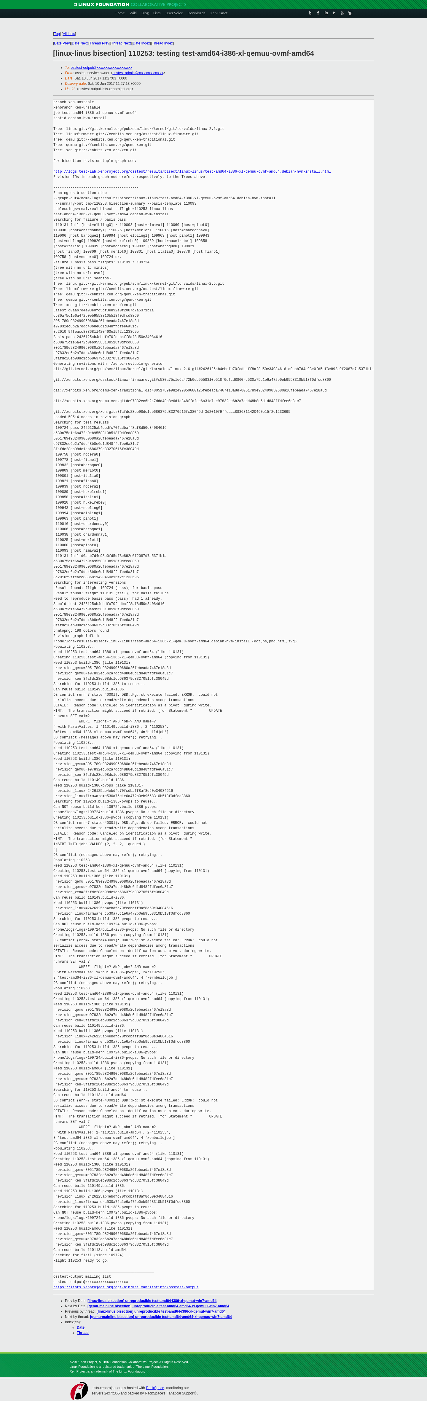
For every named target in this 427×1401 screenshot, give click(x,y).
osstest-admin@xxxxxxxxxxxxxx (137, 73)
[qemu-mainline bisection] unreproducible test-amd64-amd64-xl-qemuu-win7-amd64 (158, 1306)
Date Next (79, 43)
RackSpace (155, 1388)
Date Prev (62, 43)
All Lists (69, 34)
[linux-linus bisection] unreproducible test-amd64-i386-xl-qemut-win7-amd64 (151, 1301)
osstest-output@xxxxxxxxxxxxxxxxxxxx (102, 68)
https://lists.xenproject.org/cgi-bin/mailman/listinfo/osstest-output (126, 1287)
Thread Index (162, 43)
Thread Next (121, 43)
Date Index (141, 43)
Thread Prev (99, 43)
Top (57, 34)
